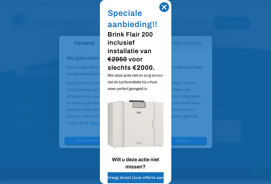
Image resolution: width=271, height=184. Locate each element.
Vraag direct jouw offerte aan (135, 178)
